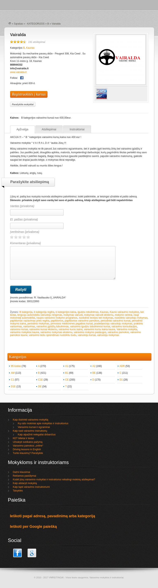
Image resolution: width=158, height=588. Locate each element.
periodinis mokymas (38, 323)
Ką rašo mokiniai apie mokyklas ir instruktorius (43, 423)
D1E (13, 386)
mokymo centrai (123, 314)
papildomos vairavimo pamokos (82, 320)
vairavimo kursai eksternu (43, 329)
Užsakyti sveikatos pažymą (27, 442)
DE (40, 386)
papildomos (57, 320)
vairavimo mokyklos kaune (24, 332)
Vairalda (18, 34)
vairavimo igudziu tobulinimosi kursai (90, 326)
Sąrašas (18, 23)
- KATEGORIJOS (35, 23)
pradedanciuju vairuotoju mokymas (113, 323)
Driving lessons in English (27, 449)
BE (94, 372)
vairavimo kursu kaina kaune (99, 329)
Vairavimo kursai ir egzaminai (34, 427)
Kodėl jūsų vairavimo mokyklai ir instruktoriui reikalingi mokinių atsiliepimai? (54, 479)
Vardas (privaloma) (22, 206)
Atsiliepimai (49, 129)
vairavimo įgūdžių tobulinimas (52, 326)
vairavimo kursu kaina (70, 329)
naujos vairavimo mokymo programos (56, 317)
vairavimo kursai (19, 329)
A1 (66, 366)
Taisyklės (18, 490)
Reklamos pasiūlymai (24, 475)
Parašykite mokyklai (23, 104)
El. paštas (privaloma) (24, 219)
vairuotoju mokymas (108, 335)
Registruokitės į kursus (29, 94)
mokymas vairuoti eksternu (99, 314)
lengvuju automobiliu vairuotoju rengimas (39, 314)
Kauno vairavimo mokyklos (124, 312)
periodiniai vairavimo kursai (115, 320)
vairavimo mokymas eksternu (56, 332)
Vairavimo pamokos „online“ (28, 445)
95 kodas (16, 366)
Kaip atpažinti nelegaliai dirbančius (37, 434)
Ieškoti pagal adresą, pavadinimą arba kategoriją (52, 516)
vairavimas (29, 326)
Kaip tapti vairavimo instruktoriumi (31, 486)
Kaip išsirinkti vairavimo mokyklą (30, 419)
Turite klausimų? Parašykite (28, 453)
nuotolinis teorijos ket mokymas (96, 317)
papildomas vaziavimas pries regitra (29, 320)
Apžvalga (22, 129)
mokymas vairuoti (73, 314)
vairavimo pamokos (118, 332)
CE (67, 379)
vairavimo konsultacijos (124, 326)
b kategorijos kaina (66, 312)
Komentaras (62, 260)
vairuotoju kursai (87, 335)
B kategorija (25, 312)
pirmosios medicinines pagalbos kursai (72, 323)
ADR (122, 366)
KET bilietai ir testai (23, 438)
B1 (66, 372)
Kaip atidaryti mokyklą (25, 483)
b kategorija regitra (44, 312)
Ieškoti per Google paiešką (33, 526)
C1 (12, 379)
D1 (121, 379)
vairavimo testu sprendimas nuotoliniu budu (52, 335)
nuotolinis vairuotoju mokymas (131, 317)
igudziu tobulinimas (88, 312)
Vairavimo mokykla (127, 329)
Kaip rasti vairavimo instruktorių (30, 430)
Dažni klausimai (21, 472)
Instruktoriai (77, 129)
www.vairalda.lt (18, 72)
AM (13, 372)
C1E (40, 379)
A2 (93, 366)
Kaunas (30, 47)
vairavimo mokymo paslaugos (90, 332)
